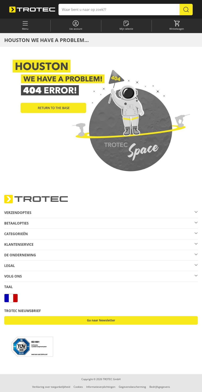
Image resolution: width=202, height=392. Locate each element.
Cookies (78, 387)
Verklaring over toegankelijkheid (51, 387)
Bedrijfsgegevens (159, 387)
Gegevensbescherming (132, 387)
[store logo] (32, 10)
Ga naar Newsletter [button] (101, 320)
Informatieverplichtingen (100, 387)
